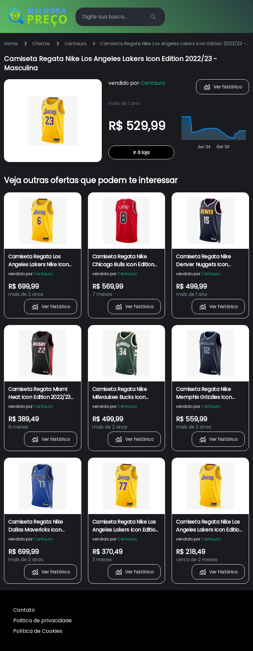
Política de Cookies (37, 631)
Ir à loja (141, 152)
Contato (24, 610)
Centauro (76, 43)
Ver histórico (222, 87)
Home (11, 43)
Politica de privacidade (42, 620)
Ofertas (41, 43)
